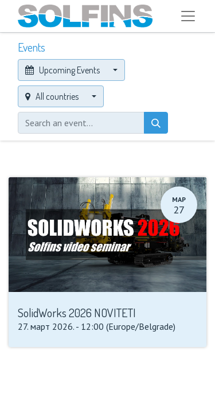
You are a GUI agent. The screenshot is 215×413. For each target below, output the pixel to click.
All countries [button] (52, 96)
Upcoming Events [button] (63, 70)
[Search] (156, 123)
